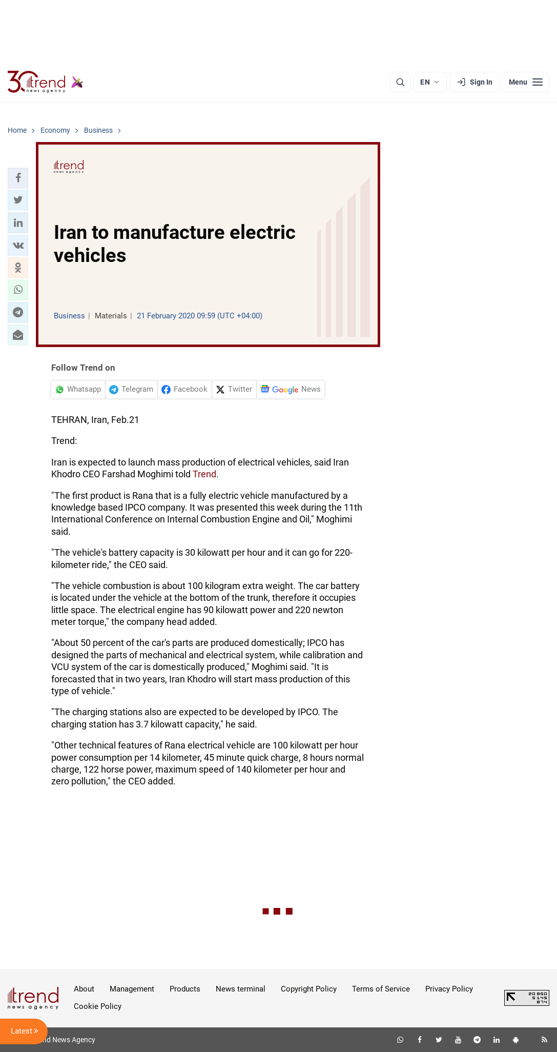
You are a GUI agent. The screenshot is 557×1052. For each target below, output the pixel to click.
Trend (204, 474)
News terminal (240, 989)
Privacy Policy (449, 989)
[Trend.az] (46, 82)
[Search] (400, 82)
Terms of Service (381, 989)
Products (185, 989)
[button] (18, 178)
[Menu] (525, 82)
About (84, 989)
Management (132, 989)
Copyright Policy (309, 989)
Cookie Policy (97, 1006)
